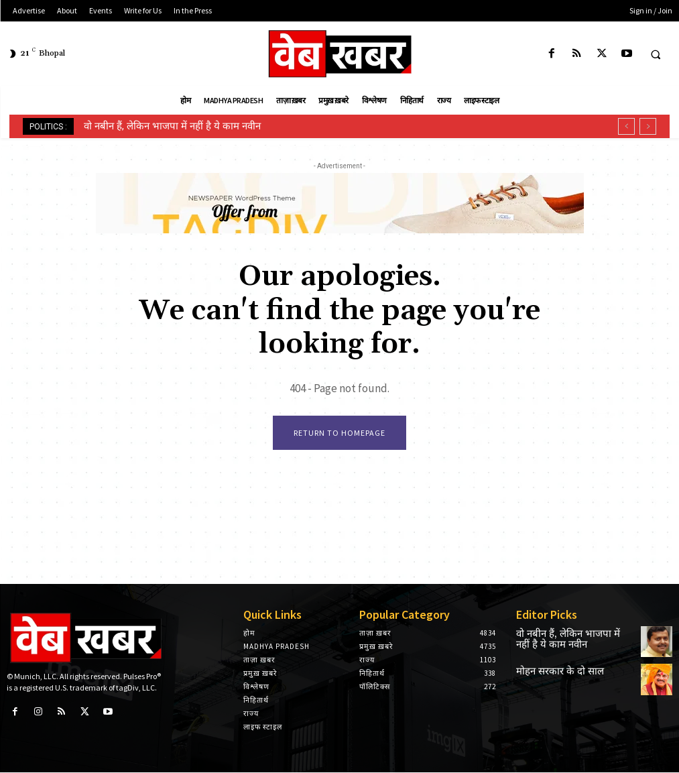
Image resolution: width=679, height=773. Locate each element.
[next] (647, 126)
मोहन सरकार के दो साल (550, 673)
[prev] (626, 126)
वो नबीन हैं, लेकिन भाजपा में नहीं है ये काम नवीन (172, 126)
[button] (655, 54)
